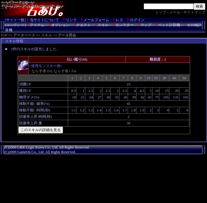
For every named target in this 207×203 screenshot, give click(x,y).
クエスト (83, 25)
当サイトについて (44, 20)
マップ (145, 25)
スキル (103, 25)
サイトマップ (194, 12)
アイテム (37, 25)
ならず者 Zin (42, 71)
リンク (71, 20)
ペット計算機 (169, 25)
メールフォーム (96, 20)
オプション (60, 25)
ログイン (137, 20)
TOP (4, 35)
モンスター (124, 25)
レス (119, 20)
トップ (160, 12)
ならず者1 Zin (65, 71)
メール (174, 12)
